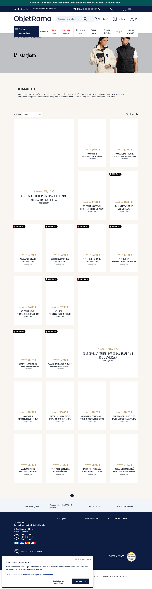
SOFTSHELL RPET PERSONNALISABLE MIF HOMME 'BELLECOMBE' (124, 260)
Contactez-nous (119, 537)
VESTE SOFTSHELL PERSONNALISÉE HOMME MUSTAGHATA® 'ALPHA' (28, 470)
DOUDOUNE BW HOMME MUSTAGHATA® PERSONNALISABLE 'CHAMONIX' (124, 207)
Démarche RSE (63, 532)
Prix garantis (90, 535)
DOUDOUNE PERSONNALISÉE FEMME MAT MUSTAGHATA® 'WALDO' (124, 470)
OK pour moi (80, 581)
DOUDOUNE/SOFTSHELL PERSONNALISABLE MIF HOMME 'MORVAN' (108, 355)
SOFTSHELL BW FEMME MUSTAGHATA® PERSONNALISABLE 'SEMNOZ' (92, 260)
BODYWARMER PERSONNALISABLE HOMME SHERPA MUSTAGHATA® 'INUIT (92, 155)
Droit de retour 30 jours (122, 532)
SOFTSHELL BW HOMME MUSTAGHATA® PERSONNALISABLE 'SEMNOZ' (60, 260)
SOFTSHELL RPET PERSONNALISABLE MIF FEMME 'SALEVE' (60, 312)
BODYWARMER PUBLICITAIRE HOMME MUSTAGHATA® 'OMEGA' (124, 417)
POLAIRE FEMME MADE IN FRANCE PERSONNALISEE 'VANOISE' (60, 365)
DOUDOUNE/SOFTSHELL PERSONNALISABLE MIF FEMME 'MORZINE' (28, 365)
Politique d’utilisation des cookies (114, 576)
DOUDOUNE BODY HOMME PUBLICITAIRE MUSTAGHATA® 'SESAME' (124, 155)
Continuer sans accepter (83, 559)
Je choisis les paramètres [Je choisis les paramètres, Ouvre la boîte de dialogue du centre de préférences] (58, 582)
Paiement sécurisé (92, 530)
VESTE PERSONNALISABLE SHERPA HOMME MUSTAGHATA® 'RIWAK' (60, 417)
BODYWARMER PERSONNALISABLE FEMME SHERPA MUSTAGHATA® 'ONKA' (28, 417)
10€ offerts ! (100, 19)
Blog (58, 537)
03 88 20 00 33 (21, 8)
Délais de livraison (121, 528)
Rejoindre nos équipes (66, 528)
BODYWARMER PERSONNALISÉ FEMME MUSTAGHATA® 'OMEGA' (92, 417)
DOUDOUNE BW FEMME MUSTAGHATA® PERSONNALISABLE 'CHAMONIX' (28, 260)
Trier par (17, 114)
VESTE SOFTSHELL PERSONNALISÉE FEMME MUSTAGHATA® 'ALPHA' (44, 198)
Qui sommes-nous (64, 523)
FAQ (134, 19)
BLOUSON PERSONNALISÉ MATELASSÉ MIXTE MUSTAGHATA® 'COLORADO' (60, 470)
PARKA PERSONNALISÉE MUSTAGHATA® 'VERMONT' (92, 470)
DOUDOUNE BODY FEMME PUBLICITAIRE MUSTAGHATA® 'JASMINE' (92, 207)
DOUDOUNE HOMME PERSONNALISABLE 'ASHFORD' (28, 312)
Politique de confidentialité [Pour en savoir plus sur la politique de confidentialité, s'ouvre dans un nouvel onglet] (42, 574)
